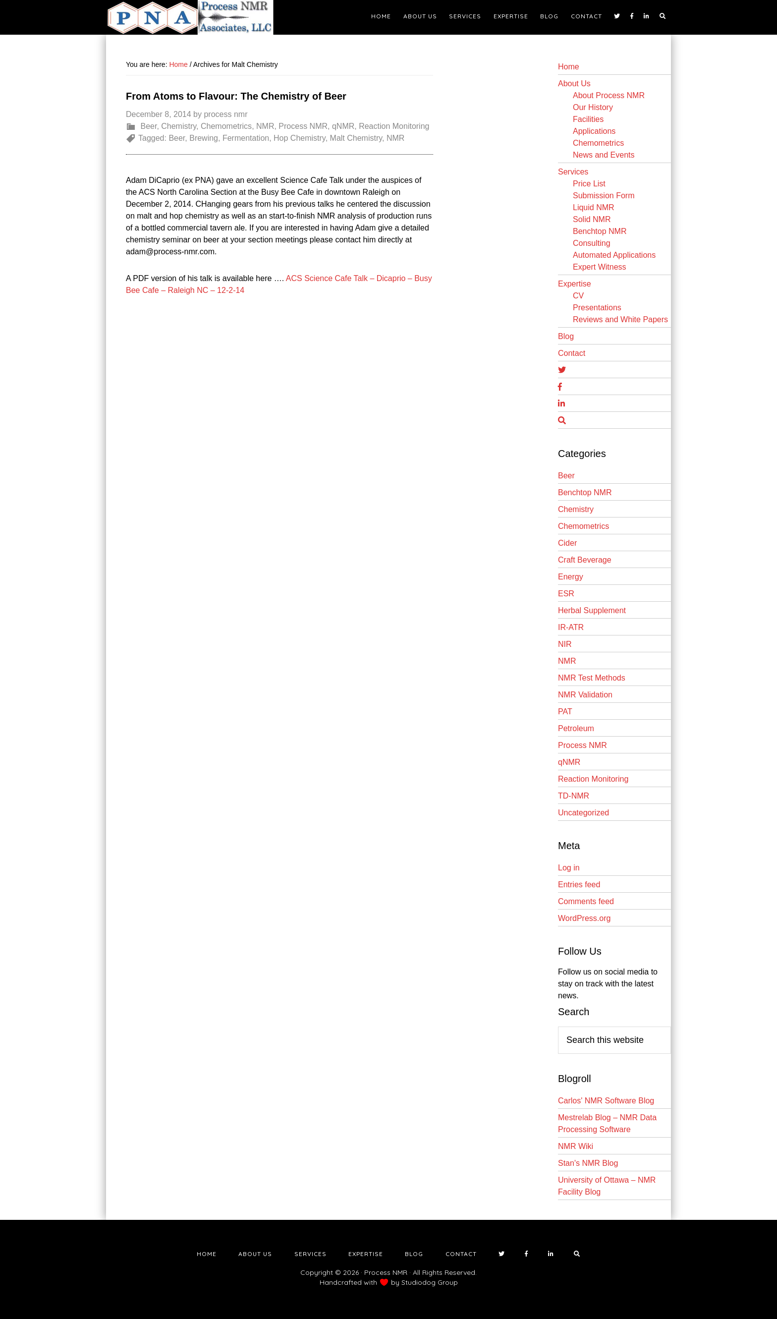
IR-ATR (571, 627)
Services (573, 172)
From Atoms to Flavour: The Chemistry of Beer (236, 96)
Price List (589, 183)
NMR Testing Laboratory (195, 17)
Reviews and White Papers (620, 319)
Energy (570, 577)
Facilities (588, 119)
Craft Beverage (584, 560)
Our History (593, 107)
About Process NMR (609, 95)
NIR (565, 644)
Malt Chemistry (356, 138)
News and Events (604, 155)
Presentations (597, 307)
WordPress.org (584, 918)
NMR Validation (585, 694)
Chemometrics (226, 126)
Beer (148, 126)
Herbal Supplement (592, 610)
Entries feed (579, 884)
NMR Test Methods (591, 678)
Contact (571, 353)
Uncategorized (583, 812)
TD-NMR (573, 796)
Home (568, 66)
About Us (574, 83)
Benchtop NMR (600, 231)
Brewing (203, 138)
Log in (569, 867)
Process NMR (303, 126)
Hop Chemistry (300, 138)
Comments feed (586, 901)
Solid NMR (591, 219)
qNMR (343, 126)
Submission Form (603, 195)
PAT (565, 711)
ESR (566, 593)
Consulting (591, 243)
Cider (567, 543)
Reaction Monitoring (394, 126)
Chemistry (178, 126)
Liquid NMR (593, 207)
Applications (594, 131)
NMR (265, 126)
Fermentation (245, 138)
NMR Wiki (575, 1146)
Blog (566, 336)
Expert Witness (599, 267)
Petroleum (576, 728)
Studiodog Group (429, 1282)
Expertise (574, 284)
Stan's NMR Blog (588, 1163)
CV (578, 295)
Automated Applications (614, 255)
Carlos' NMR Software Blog (606, 1100)
